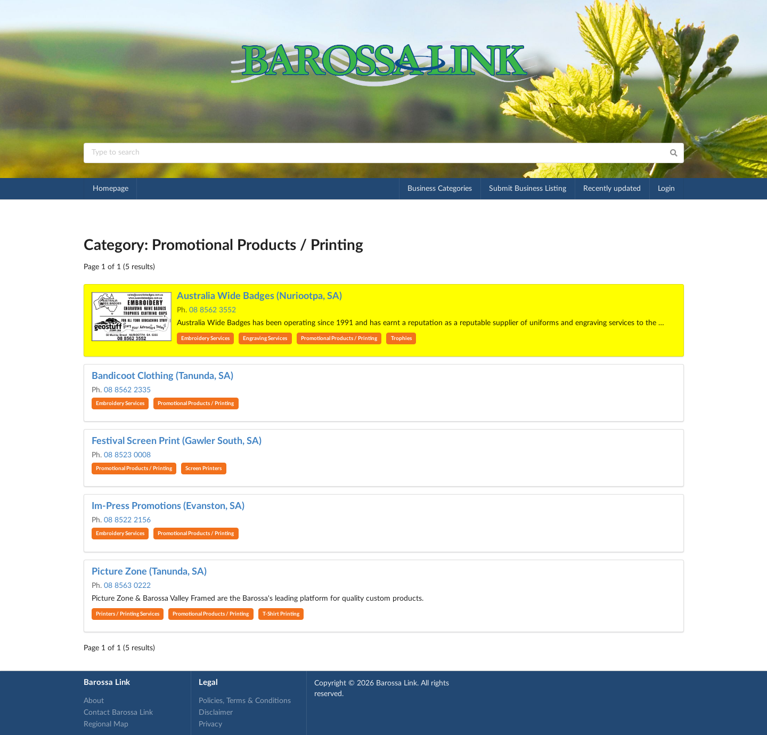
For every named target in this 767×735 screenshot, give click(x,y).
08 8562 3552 (212, 310)
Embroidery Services (205, 338)
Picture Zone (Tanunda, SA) (149, 572)
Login (666, 188)
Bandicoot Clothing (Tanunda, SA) (162, 376)
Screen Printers (203, 468)
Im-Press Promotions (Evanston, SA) (168, 506)
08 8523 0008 (127, 455)
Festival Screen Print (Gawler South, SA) (177, 441)
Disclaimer (216, 712)
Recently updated (612, 188)
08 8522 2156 (127, 520)
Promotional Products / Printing (339, 338)
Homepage (110, 188)
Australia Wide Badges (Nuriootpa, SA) (259, 296)
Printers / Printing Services (127, 614)
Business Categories (439, 188)
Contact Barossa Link (118, 712)
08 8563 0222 (127, 585)
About (94, 701)
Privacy (210, 724)
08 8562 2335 (127, 390)
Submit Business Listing (527, 188)
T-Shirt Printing (281, 614)
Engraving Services (265, 338)
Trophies (401, 338)
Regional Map (106, 724)
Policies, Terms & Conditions (245, 701)
